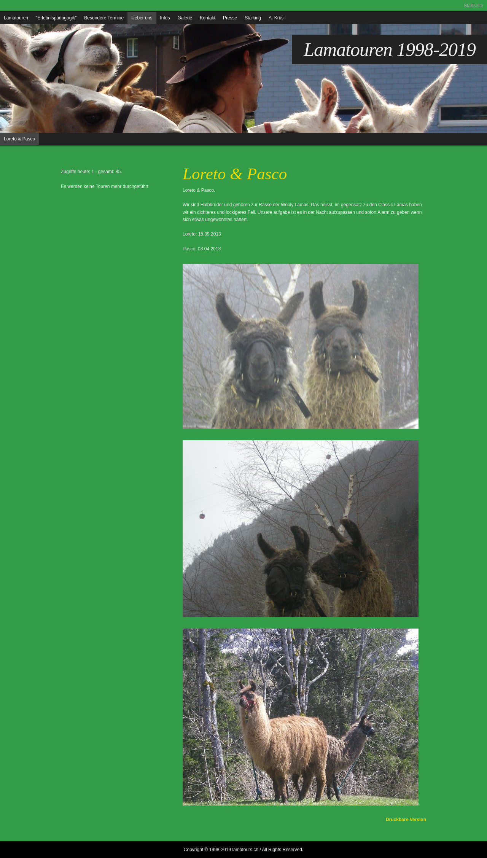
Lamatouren (16, 18)
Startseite (473, 5)
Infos (165, 18)
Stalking (253, 18)
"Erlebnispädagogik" (56, 18)
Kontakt (207, 18)
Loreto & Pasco (19, 139)
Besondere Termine (104, 18)
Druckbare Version (406, 819)
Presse (230, 18)
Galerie (185, 18)
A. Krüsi (277, 18)
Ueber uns (141, 18)
